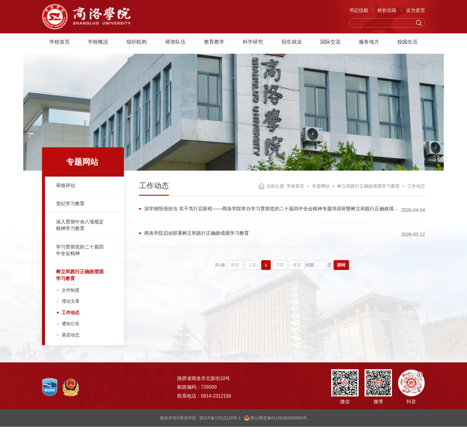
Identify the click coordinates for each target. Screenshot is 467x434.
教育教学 (214, 45)
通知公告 (71, 330)
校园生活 (407, 45)
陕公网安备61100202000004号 (275, 425)
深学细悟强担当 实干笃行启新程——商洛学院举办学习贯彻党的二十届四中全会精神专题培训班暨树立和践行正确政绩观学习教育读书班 (267, 208)
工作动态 (71, 318)
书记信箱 (358, 11)
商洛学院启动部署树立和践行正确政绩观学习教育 (200, 228)
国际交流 (330, 45)
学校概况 (98, 45)
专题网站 (321, 186)
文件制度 (71, 295)
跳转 (342, 257)
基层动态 (71, 342)
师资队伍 (175, 45)
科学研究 (253, 45)
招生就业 (291, 45)
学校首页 (59, 45)
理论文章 (71, 306)
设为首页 (415, 11)
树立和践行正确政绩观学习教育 (368, 186)
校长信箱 (386, 11)
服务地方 (369, 45)
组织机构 (136, 45)
